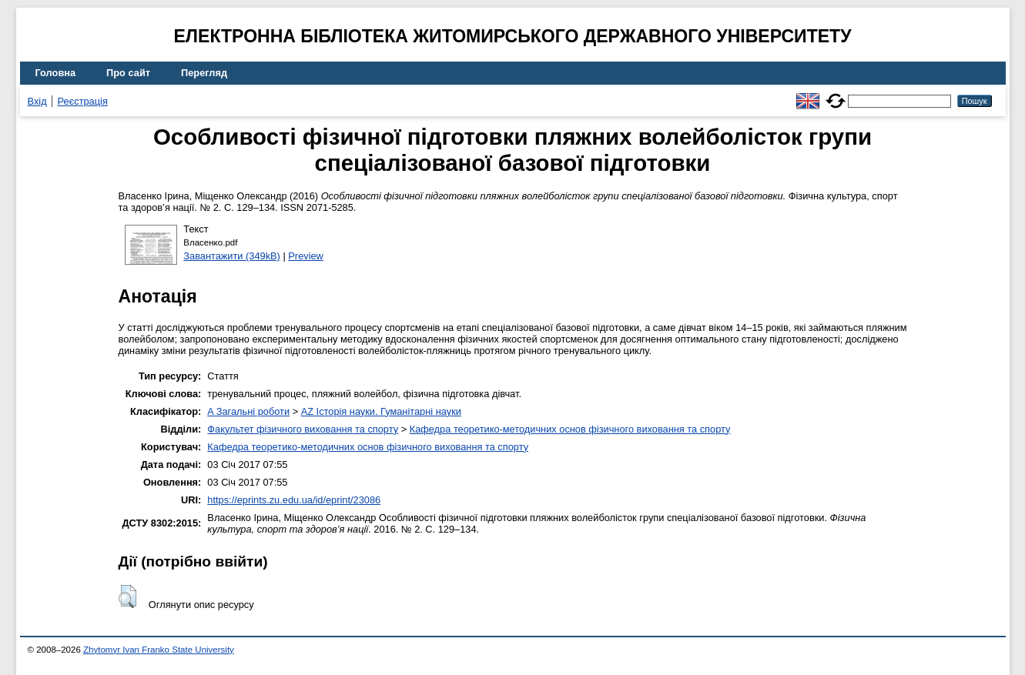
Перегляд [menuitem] (204, 73)
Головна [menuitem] (55, 73)
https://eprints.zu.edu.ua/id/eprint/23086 (293, 500)
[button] (127, 596)
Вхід (37, 101)
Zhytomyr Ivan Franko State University (158, 649)
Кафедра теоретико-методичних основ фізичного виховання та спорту (570, 429)
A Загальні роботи (248, 411)
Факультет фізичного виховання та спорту (302, 429)
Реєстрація (83, 101)
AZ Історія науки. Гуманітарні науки (381, 411)
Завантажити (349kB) (231, 256)
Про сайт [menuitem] (128, 73)
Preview (305, 256)
